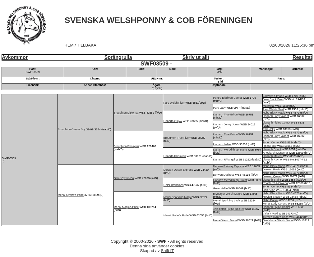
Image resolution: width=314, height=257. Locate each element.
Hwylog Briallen (272, 196)
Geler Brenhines (173, 185)
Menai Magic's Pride (126, 207)
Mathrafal (269, 105)
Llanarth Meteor (273, 156)
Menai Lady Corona (275, 203)
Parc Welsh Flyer (173, 102)
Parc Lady (219, 107)
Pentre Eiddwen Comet (227, 97)
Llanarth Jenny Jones (226, 124)
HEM (69, 45)
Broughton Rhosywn (126, 146)
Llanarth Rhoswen (174, 156)
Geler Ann (269, 190)
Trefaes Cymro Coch (276, 217)
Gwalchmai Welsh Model (278, 220)
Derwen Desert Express (178, 169)
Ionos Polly (269, 145)
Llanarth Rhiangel (224, 159)
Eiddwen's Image (273, 95)
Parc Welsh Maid (273, 109)
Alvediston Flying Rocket (228, 208)
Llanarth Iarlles (222, 144)
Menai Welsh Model (225, 220)
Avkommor (15, 57)
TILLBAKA (86, 45)
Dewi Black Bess (273, 99)
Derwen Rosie (271, 169)
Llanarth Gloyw (172, 121)
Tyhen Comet (271, 142)
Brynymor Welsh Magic (227, 193)
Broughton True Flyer (176, 137)
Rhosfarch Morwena (275, 152)
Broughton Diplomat (126, 112)
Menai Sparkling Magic (177, 197)
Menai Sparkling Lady (226, 200)
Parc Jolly (269, 129)
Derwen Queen (272, 176)
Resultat (302, 57)
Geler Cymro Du (124, 178)
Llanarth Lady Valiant (276, 116)
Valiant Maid (270, 213)
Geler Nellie (220, 188)
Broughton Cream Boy (71, 129)
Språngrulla (118, 57)
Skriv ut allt (195, 57)
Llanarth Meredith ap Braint (230, 149)
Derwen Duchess (223, 174)
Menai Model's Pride (175, 215)
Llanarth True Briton (225, 114)
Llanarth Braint (272, 149)
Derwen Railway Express (228, 166)
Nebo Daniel (270, 200)
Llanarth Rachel (272, 159)
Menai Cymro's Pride (71, 194)
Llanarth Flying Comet (276, 122)
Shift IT (167, 250)
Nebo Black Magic (274, 112)
